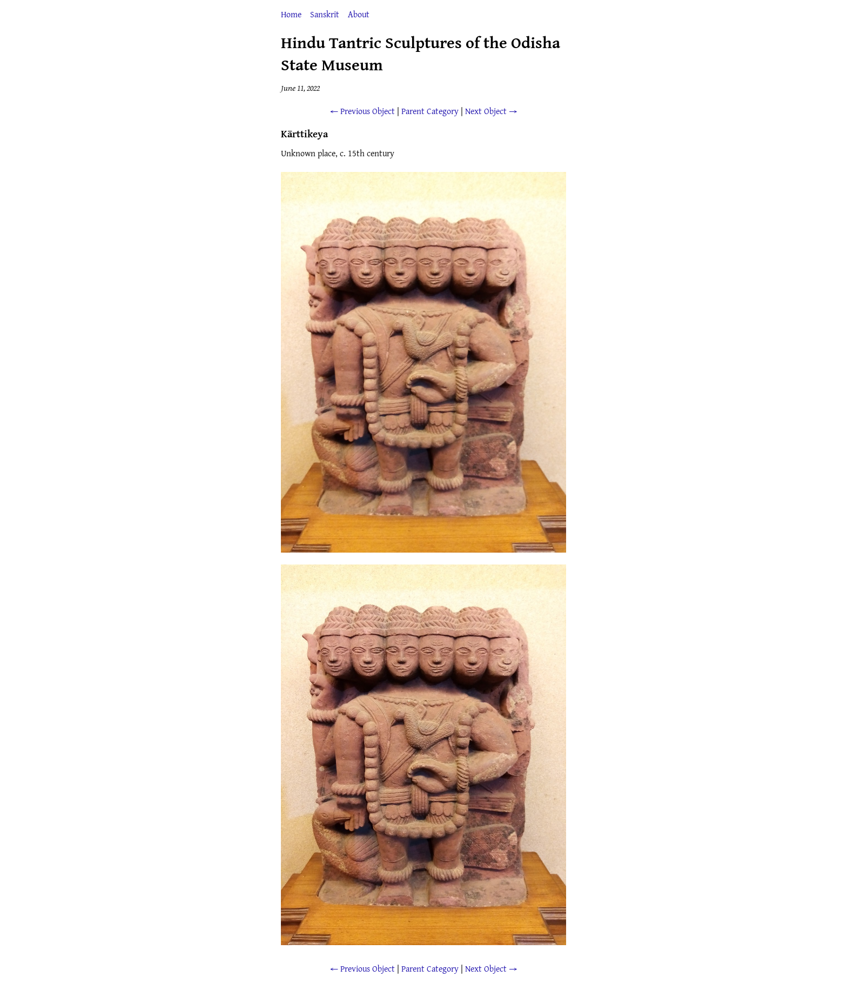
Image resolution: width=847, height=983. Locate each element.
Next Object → (491, 110)
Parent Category (430, 110)
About (358, 14)
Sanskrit (324, 14)
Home (291, 14)
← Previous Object (362, 110)
